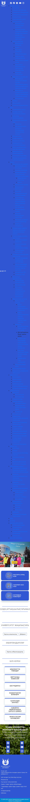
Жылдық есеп (19, 98)
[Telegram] (17, 3)
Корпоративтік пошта (19, 461)
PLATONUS (16, 448)
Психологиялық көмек (20, 433)
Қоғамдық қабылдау (17, 595)
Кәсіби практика (18, 138)
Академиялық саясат (19, 109)
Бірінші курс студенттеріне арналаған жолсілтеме (20, 418)
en (5, 271)
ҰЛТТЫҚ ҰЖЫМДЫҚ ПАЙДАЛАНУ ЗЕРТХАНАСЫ (21, 260)
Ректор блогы (17, 17)
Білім (11, 107)
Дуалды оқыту (17, 136)
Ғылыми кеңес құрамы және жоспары (19, 25)
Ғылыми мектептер (21, 170)
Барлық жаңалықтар (10, 634)
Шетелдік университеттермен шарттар (19, 484)
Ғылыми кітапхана (18, 457)
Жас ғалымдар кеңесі (19, 368)
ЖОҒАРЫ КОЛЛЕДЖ (16, 538)
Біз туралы (16, 8)
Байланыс (3, 793)
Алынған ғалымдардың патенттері (19, 215)
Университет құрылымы (20, 14)
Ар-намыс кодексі (20, 403)
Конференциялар (5, 790)
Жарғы (17, 47)
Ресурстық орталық (19, 141)
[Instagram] (23, 3)
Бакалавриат (17, 377)
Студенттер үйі (17, 429)
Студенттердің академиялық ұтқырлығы (17, 440)
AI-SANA (12, 521)
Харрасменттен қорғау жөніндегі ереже (20, 407)
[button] (28, 546)
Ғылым (12, 162)
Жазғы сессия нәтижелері (15, 717)
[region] (15, 550)
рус (3, 271)
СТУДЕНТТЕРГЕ (14, 391)
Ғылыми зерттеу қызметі (20, 164)
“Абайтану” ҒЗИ (20, 274)
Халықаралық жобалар (20, 490)
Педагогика (16, 535)
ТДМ (11, 518)
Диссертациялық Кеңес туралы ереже (23, 334)
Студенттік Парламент (19, 444)
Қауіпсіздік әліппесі (15, 701)
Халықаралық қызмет (17, 466)
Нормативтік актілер (21, 184)
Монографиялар (20, 285)
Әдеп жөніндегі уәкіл (19, 19)
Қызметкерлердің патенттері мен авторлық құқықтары (21, 174)
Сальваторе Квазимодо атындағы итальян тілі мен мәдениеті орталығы (20, 470)
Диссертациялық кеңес (20, 299)
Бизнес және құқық (19, 525)
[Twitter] (11, 3)
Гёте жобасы (19, 499)
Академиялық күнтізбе (20, 436)
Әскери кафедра (18, 426)
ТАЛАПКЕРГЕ (14, 375)
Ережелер (18, 124)
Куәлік (20, 182)
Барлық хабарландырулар (15, 652)
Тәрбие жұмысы (18, 401)
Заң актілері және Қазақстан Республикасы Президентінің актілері (20, 130)
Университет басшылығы (20, 12)
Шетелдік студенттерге (20, 388)
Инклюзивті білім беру (20, 155)
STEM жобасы (19, 492)
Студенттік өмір (17, 399)
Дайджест (23, 634)
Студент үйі (18, 411)
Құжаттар (18, 191)
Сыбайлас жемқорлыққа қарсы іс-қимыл (15, 709)
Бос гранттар (17, 414)
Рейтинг (15, 101)
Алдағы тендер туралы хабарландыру (11, 784)
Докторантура (17, 381)
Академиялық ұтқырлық (20, 488)
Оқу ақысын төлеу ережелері (9, 782)
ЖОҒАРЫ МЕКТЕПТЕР (16, 523)
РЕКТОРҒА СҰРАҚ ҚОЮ (19, 575)
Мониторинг (16, 103)
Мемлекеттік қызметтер (20, 77)
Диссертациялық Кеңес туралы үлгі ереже (23, 328)
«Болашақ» (18, 510)
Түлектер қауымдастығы (20, 105)
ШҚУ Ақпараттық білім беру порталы (11, 777)
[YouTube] (20, 3)
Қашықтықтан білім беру (15, 693)
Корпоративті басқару (19, 10)
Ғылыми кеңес (17, 21)
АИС (14, 459)
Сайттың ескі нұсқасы (19, 464)
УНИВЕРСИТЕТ (14, 6)
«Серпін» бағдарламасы (20, 386)
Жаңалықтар (4, 779)
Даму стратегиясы (20, 54)
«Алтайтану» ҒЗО (20, 272)
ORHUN (17, 507)
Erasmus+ (18, 505)
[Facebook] (14, 3)
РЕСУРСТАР (13, 446)
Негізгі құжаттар (18, 41)
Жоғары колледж (18, 384)
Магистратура (17, 379)
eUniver (15, 450)
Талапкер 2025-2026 (18, 585)
